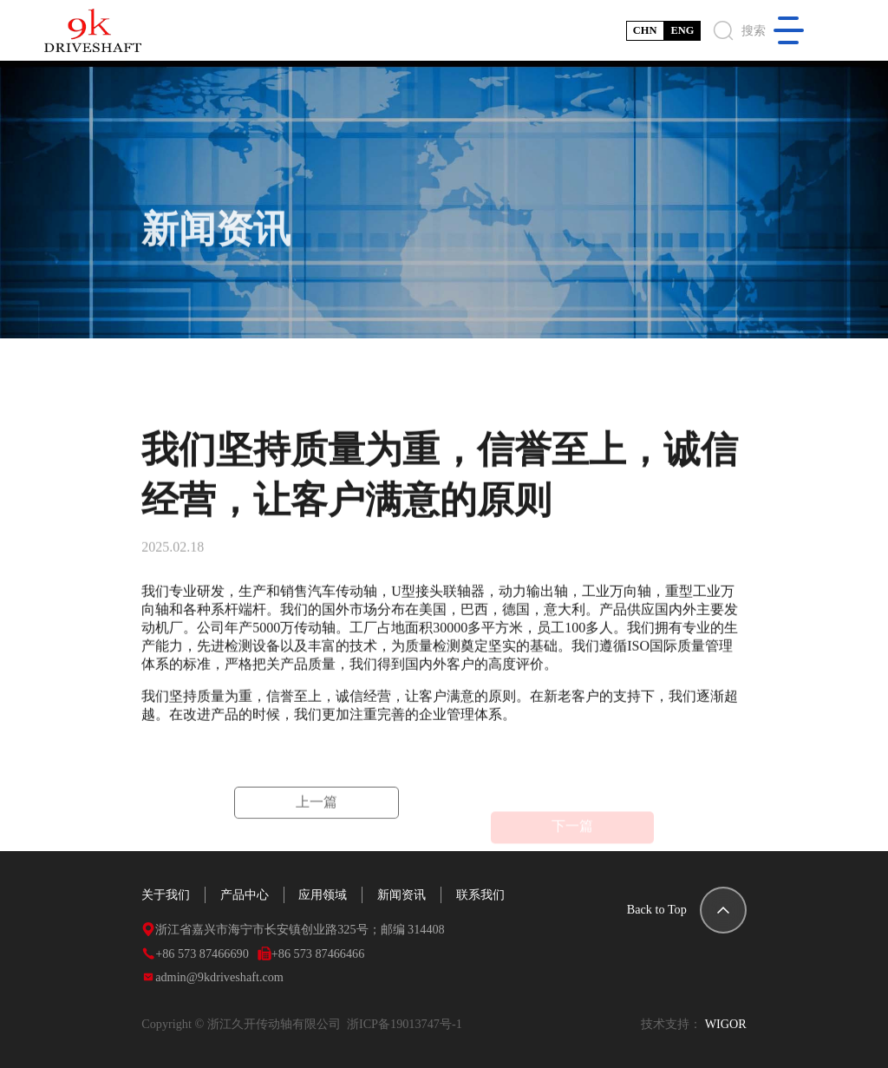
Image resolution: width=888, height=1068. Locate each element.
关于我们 (165, 894)
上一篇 (316, 812)
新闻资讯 (401, 894)
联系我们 (480, 894)
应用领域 (322, 894)
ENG (682, 30)
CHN (645, 30)
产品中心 (244, 894)
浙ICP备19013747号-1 (407, 1024)
